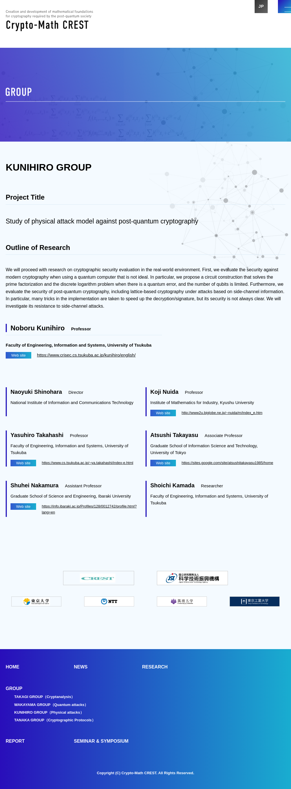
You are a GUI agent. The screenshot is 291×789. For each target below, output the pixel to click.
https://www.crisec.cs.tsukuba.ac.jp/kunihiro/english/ (89, 355)
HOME (12, 666)
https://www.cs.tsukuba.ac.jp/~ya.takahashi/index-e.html (87, 463)
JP (255, 12)
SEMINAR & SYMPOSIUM (101, 741)
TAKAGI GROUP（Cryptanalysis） (46, 696)
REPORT (15, 741)
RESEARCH (155, 666)
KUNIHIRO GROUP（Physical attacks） (51, 712)
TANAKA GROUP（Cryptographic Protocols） (57, 720)
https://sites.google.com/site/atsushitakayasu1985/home (227, 463)
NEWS (81, 666)
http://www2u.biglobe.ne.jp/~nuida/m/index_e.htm (222, 413)
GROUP (14, 688)
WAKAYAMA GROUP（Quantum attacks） (53, 704)
